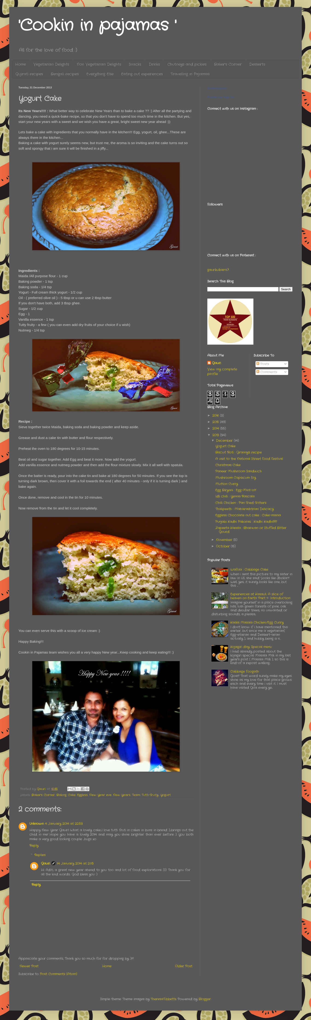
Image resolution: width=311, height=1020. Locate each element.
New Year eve (100, 795)
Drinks (154, 64)
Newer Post (29, 966)
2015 (216, 422)
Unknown (36, 823)
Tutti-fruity (150, 795)
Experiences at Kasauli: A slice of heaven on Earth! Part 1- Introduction (260, 596)
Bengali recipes (65, 74)
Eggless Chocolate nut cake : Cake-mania (248, 515)
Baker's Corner (228, 64)
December (225, 440)
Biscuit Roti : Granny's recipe (238, 452)
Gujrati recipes (29, 74)
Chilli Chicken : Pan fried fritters (240, 502)
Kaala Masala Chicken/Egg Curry (257, 622)
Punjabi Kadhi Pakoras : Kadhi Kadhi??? (246, 521)
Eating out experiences (142, 74)
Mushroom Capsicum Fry (235, 477)
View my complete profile (222, 371)
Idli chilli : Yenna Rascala (235, 496)
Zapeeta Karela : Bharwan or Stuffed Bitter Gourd (250, 530)
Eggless (82, 795)
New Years (121, 795)
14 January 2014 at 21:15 (75, 863)
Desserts (257, 64)
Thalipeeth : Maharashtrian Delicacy (244, 509)
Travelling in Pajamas (190, 74)
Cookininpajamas (217, 88)
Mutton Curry (226, 484)
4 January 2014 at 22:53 (64, 823)
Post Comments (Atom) (58, 974)
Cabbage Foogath (244, 671)
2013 (216, 435)
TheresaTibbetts (163, 999)
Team (136, 795)
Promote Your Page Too (220, 97)
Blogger (205, 999)
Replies (40, 855)
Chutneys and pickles (186, 64)
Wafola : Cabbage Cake (249, 569)
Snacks (135, 64)
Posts (262, 364)
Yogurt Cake (225, 446)
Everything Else (100, 74)
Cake (72, 795)
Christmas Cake (228, 465)
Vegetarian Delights (51, 64)
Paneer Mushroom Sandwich (238, 471)
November (224, 540)
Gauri (45, 863)
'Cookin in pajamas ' (97, 25)
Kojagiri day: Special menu (251, 647)
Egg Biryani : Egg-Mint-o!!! (235, 490)
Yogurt (165, 795)
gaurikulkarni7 (218, 269)
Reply (33, 845)
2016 (216, 415)
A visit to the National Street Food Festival (249, 458)
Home (20, 64)
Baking (61, 795)
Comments (266, 372)
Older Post (183, 966)
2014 (216, 428)
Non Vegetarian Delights (99, 64)
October (223, 546)
